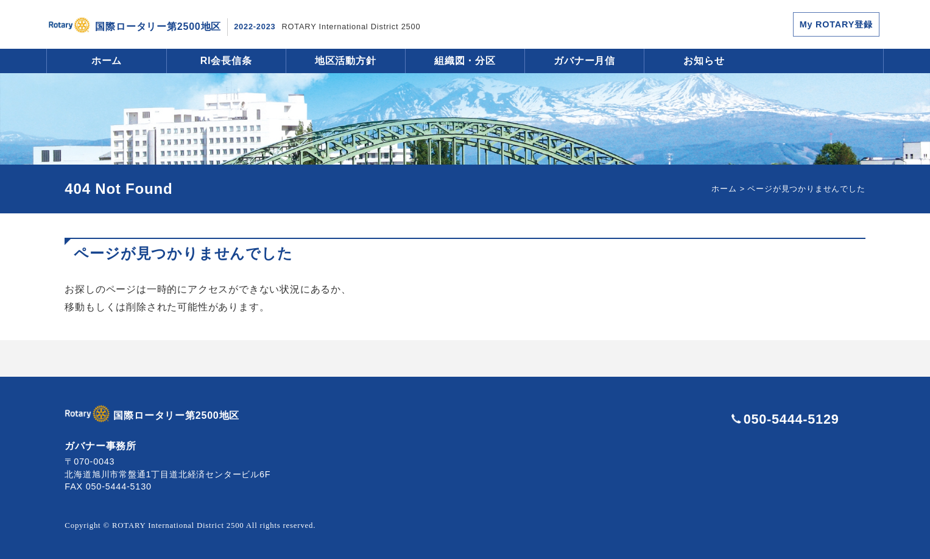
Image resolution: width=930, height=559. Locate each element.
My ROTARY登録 (836, 24)
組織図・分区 (465, 60)
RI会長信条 (226, 60)
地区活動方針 (345, 60)
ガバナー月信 (584, 60)
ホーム (106, 60)
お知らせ (703, 60)
